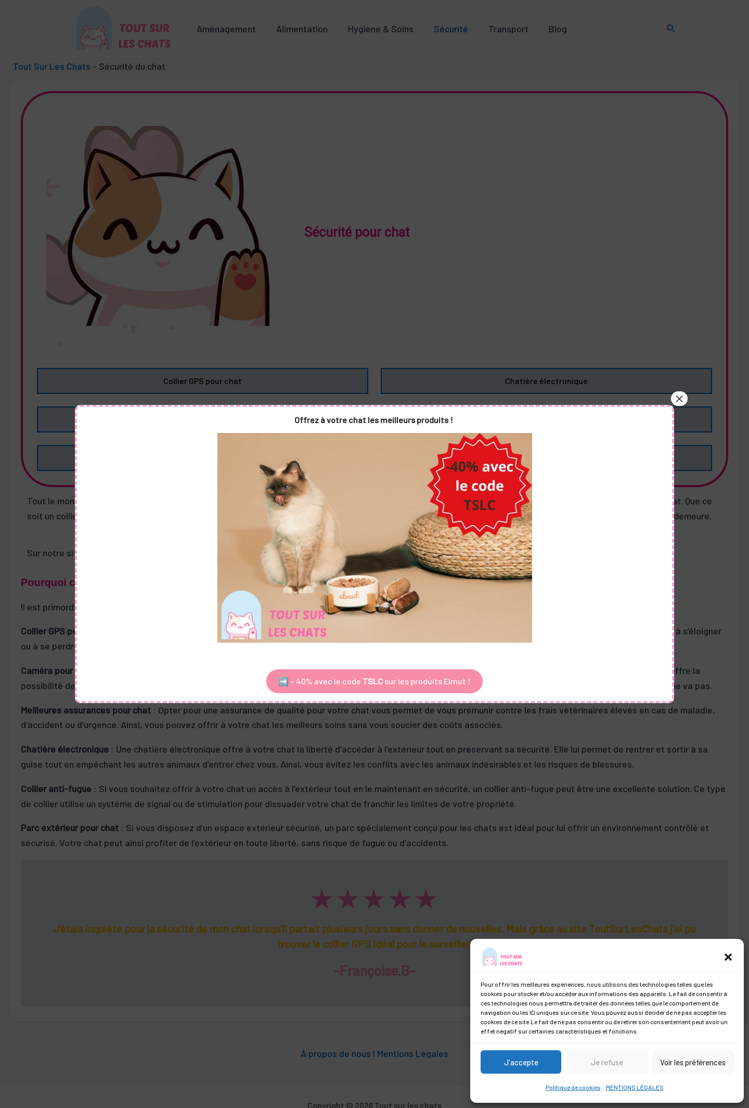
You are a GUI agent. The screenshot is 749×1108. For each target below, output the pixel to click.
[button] (728, 957)
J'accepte (521, 1062)
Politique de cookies (573, 1087)
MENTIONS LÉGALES (635, 1087)
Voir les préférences (693, 1062)
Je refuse (607, 1062)
